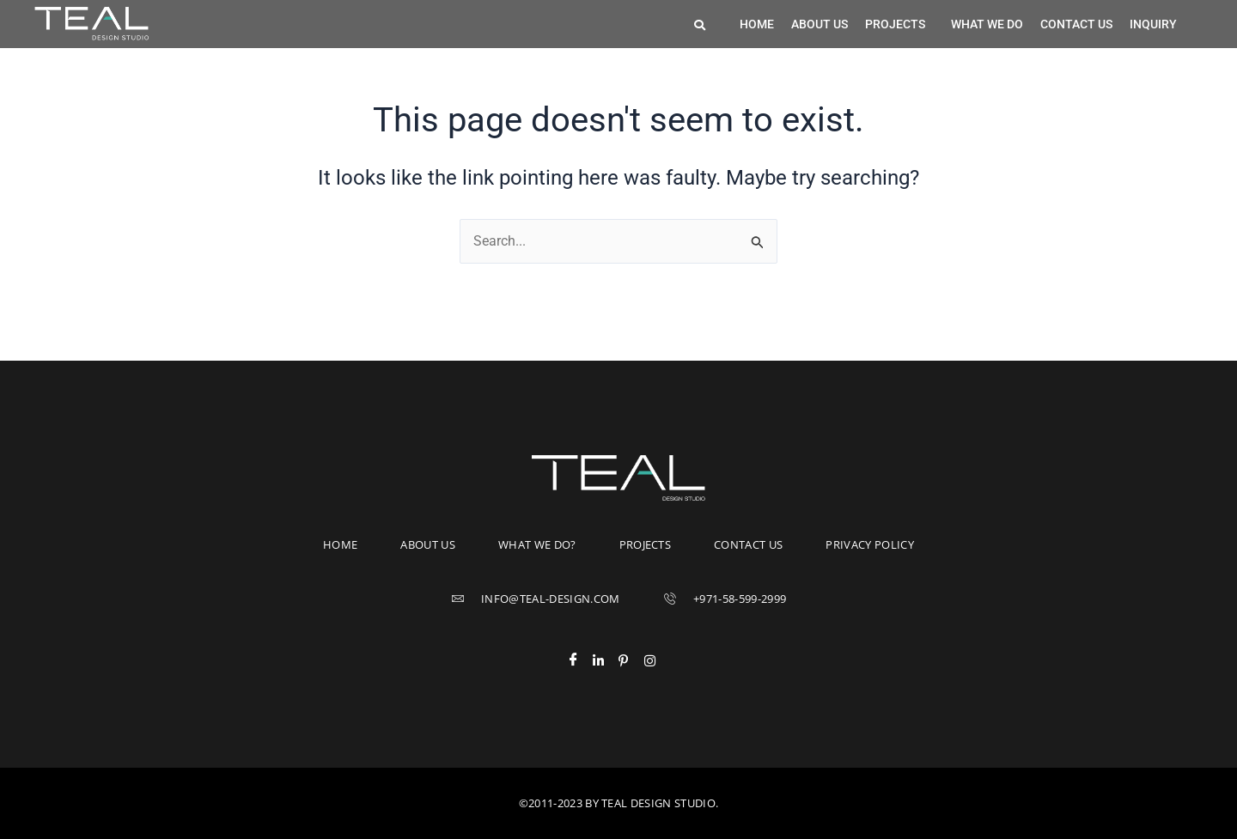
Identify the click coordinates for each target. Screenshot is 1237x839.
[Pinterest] (631, 660)
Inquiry (1153, 24)
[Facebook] (580, 660)
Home (757, 24)
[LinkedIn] (605, 660)
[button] (899, 24)
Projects (895, 24)
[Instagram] (657, 660)
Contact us (1076, 24)
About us (819, 24)
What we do (987, 24)
